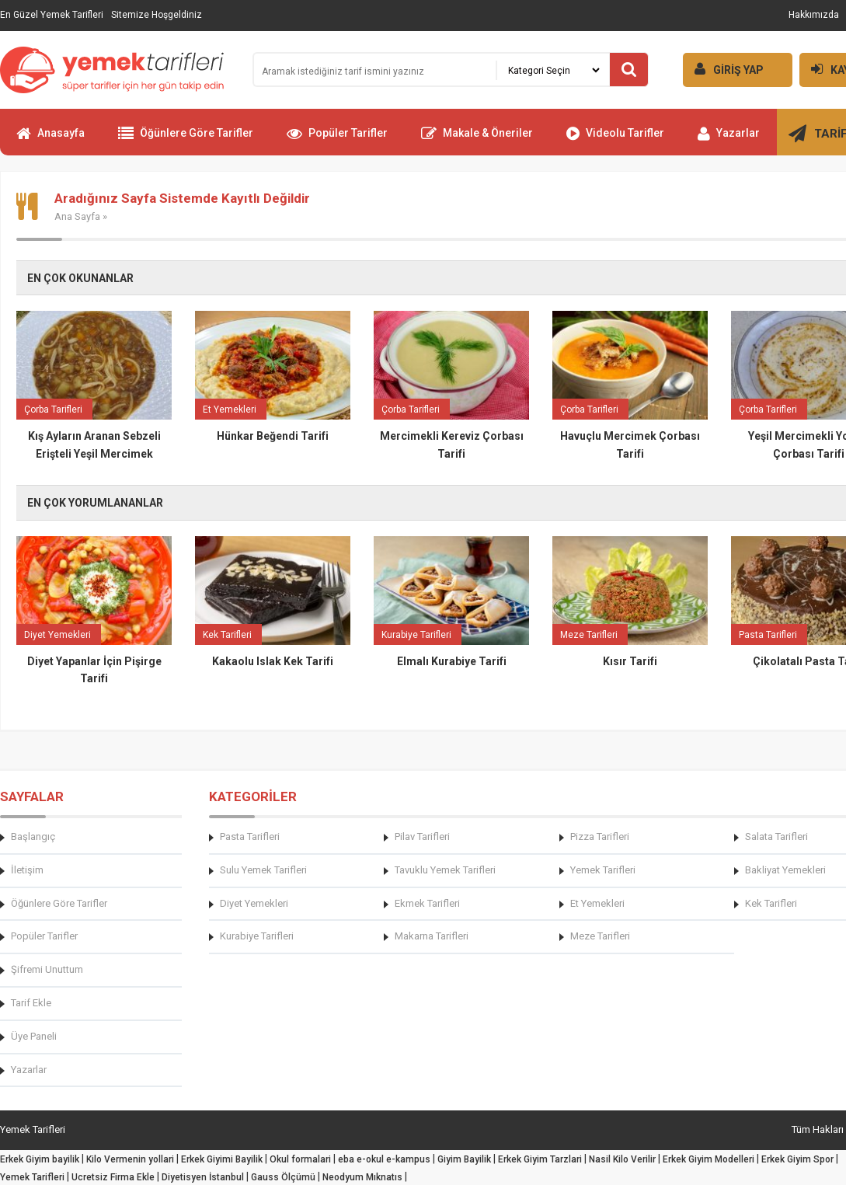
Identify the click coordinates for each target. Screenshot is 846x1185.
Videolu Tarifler (615, 139)
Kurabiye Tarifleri (257, 936)
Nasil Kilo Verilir (622, 1159)
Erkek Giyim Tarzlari (540, 1159)
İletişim (27, 870)
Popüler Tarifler (337, 139)
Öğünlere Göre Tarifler (185, 139)
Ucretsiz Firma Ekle (113, 1177)
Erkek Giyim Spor (797, 1159)
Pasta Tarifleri (250, 836)
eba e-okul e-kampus (384, 1159)
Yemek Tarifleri (602, 870)
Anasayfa (50, 139)
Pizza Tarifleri (599, 836)
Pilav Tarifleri (422, 836)
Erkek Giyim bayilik (39, 1159)
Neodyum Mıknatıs (362, 1177)
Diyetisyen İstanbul (203, 1177)
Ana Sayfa (77, 216)
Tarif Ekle (31, 1003)
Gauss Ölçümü (283, 1177)
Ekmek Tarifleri (427, 903)
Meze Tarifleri (600, 936)
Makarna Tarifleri (431, 936)
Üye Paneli (34, 1036)
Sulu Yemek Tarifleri (263, 870)
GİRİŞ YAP (723, 68)
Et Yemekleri (597, 903)
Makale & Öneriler (477, 139)
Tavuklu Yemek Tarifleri (445, 870)
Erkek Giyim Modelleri (708, 1159)
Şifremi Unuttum (47, 969)
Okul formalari (300, 1159)
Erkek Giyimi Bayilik (222, 1159)
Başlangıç (33, 836)
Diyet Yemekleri (254, 903)
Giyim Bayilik (464, 1159)
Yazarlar (729, 139)
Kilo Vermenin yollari (130, 1159)
